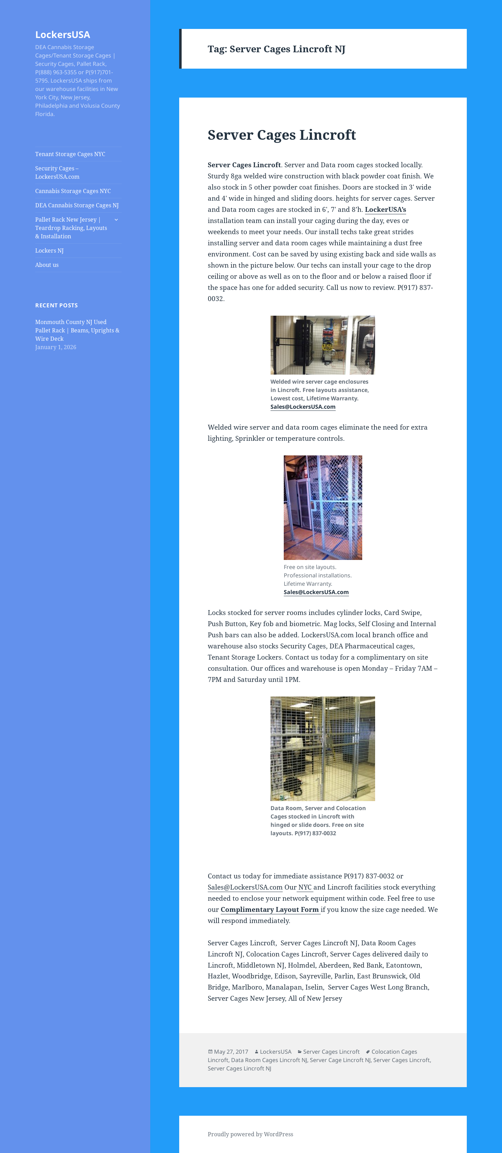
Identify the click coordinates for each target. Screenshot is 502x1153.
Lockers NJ (49, 250)
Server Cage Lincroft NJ (340, 1060)
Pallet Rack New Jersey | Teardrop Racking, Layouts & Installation (71, 228)
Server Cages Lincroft (282, 134)
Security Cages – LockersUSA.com (57, 172)
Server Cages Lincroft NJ (239, 1068)
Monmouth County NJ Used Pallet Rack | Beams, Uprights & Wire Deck (77, 330)
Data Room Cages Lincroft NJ (269, 1060)
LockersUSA (62, 34)
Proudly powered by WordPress (250, 1134)
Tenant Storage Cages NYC (70, 154)
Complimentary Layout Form (271, 909)
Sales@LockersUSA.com (303, 406)
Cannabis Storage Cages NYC (73, 191)
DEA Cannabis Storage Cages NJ (77, 205)
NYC (305, 887)
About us (47, 265)
